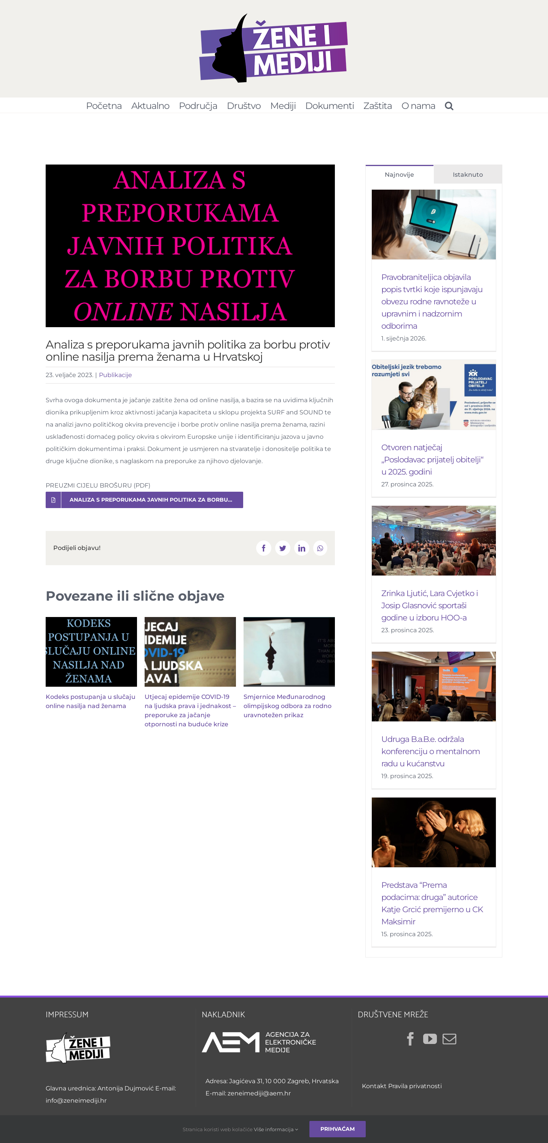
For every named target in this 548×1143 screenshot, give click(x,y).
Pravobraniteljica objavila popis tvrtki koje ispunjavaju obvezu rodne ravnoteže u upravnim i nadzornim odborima (432, 305)
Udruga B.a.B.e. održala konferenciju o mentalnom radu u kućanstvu (430, 755)
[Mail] (449, 1043)
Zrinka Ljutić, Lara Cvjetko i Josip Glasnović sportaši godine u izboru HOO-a (429, 609)
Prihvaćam (337, 1128)
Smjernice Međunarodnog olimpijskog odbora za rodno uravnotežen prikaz (287, 710)
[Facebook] (410, 1043)
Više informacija (276, 1129)
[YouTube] (430, 1043)
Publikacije (115, 378)
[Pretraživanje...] (449, 105)
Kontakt (374, 1089)
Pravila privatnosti (415, 1089)
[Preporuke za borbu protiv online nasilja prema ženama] (190, 249)
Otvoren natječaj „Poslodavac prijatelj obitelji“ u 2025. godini (432, 463)
